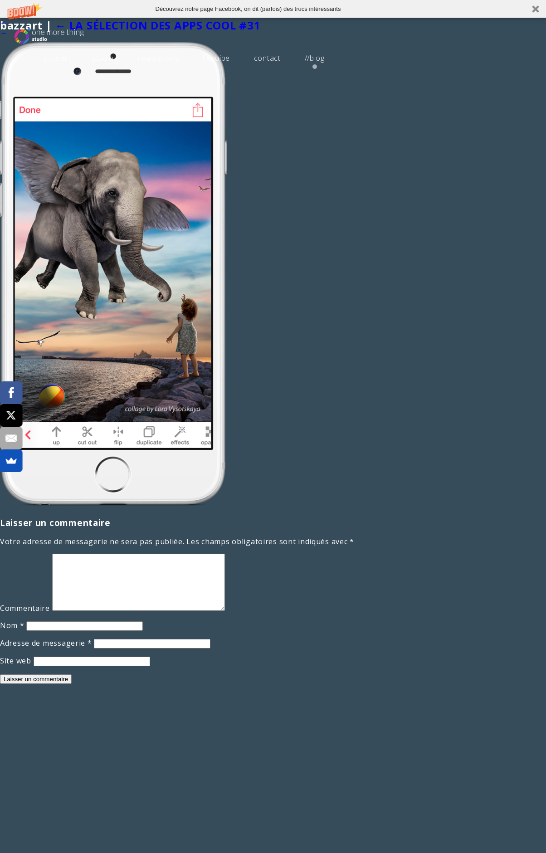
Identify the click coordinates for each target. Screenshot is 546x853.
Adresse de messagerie (46, 654)
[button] (273, 9)
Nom (12, 636)
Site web (15, 672)
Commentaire (25, 619)
